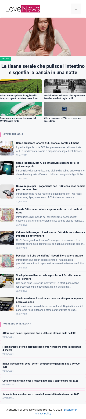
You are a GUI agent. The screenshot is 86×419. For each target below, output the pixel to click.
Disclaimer (70, 409)
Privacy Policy (43, 413)
